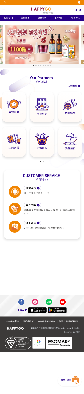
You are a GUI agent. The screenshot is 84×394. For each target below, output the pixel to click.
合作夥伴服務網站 (46, 321)
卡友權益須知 (12, 321)
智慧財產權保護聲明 (68, 321)
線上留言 (31, 223)
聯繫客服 (31, 188)
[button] (3, 10)
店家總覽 (72, 86)
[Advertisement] (42, 267)
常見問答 (31, 205)
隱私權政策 (28, 321)
